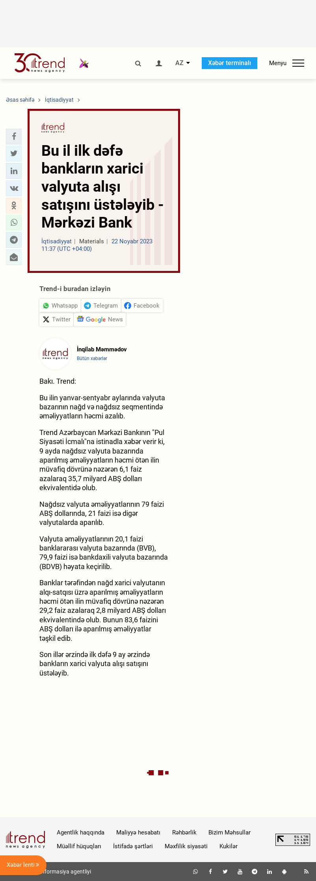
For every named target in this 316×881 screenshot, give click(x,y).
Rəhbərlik (184, 832)
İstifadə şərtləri (133, 846)
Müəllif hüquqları (79, 846)
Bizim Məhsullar (229, 832)
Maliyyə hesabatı (138, 832)
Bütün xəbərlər (92, 358)
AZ (179, 63)
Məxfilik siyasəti (186, 846)
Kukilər (228, 846)
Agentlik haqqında (80, 832)
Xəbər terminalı (229, 63)
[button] (13, 136)
